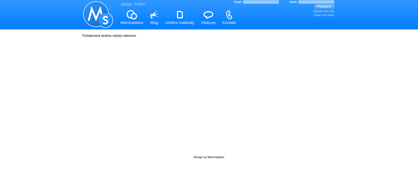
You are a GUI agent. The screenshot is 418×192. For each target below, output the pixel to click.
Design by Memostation (209, 157)
